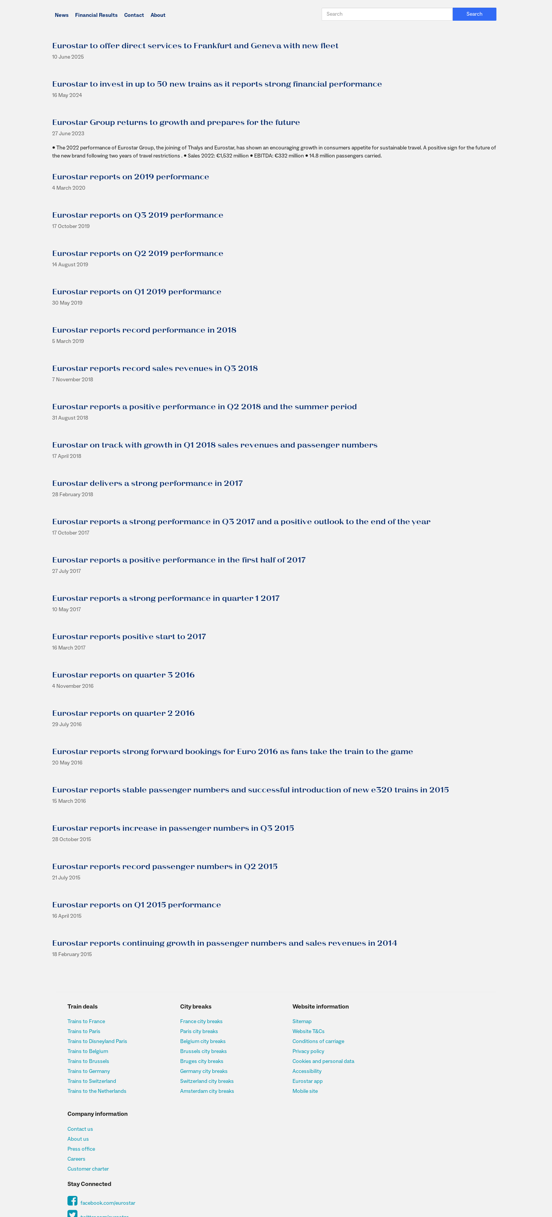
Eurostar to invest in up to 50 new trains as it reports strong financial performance (217, 84)
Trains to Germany (89, 1071)
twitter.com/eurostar (428, 1110)
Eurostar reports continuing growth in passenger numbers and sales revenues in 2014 (224, 943)
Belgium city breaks (200, 1041)
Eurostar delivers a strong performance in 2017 (147, 483)
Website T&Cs (304, 1031)
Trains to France (86, 1021)
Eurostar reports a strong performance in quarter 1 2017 (165, 598)
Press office (411, 1041)
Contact (134, 15)
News (62, 15)
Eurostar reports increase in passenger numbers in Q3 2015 (173, 828)
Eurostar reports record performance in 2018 (144, 330)
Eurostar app (303, 1081)
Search (475, 14)
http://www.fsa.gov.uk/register (443, 1171)
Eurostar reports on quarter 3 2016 (123, 675)
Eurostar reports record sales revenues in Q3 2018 (155, 368)
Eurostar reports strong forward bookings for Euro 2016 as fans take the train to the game (232, 752)
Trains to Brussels (89, 1061)
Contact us (410, 1021)
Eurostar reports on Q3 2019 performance (137, 215)
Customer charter (418, 1061)
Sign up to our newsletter (427, 1126)
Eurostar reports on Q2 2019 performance (137, 254)
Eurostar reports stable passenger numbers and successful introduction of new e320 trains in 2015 (250, 790)
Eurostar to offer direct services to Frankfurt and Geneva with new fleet (195, 46)
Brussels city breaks (201, 1051)
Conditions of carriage (313, 1041)
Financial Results (96, 15)
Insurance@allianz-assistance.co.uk (264, 1184)
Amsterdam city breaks (205, 1091)
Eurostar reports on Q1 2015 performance (136, 905)
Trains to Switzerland (92, 1081)
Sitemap (297, 1021)
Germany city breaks (201, 1071)
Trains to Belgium (88, 1051)
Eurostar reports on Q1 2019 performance (136, 292)
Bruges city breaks (199, 1061)
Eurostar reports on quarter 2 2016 (123, 713)
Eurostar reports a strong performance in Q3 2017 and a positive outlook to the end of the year (241, 522)
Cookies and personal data (318, 1061)
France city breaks (199, 1021)
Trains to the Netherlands (97, 1091)
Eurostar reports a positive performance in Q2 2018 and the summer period (204, 407)
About (158, 15)
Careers (407, 1051)
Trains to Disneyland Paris (98, 1041)
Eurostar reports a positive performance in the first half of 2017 (178, 560)
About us (408, 1031)
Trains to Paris (84, 1031)
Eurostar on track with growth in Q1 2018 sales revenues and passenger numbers (214, 445)
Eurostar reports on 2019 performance (130, 177)
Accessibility (302, 1071)
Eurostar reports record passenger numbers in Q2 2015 (164, 867)
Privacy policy (303, 1051)
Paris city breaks (197, 1031)
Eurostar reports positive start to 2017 (128, 637)
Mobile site (300, 1091)
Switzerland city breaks (205, 1081)
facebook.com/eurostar (431, 1095)
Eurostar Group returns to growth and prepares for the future (176, 122)
